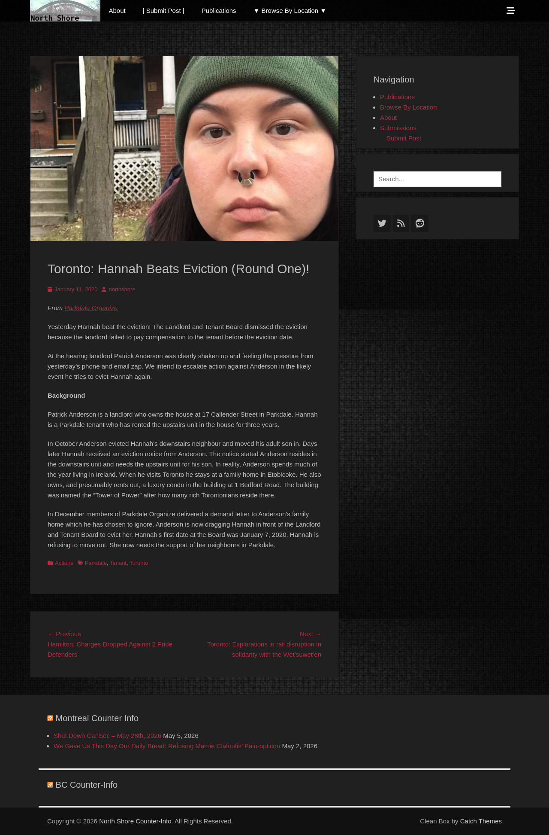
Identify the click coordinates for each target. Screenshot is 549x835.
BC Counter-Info (87, 784)
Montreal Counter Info (97, 718)
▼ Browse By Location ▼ (290, 10)
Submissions (398, 127)
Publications (219, 10)
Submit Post (403, 138)
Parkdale (96, 563)
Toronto (139, 563)
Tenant (118, 563)
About (117, 10)
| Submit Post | (163, 10)
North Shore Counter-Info (135, 821)
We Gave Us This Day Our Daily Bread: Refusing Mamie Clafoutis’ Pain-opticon (167, 746)
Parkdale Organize (91, 307)
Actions (64, 563)
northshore (122, 289)
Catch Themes (481, 821)
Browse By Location (408, 107)
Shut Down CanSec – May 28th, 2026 (107, 735)
